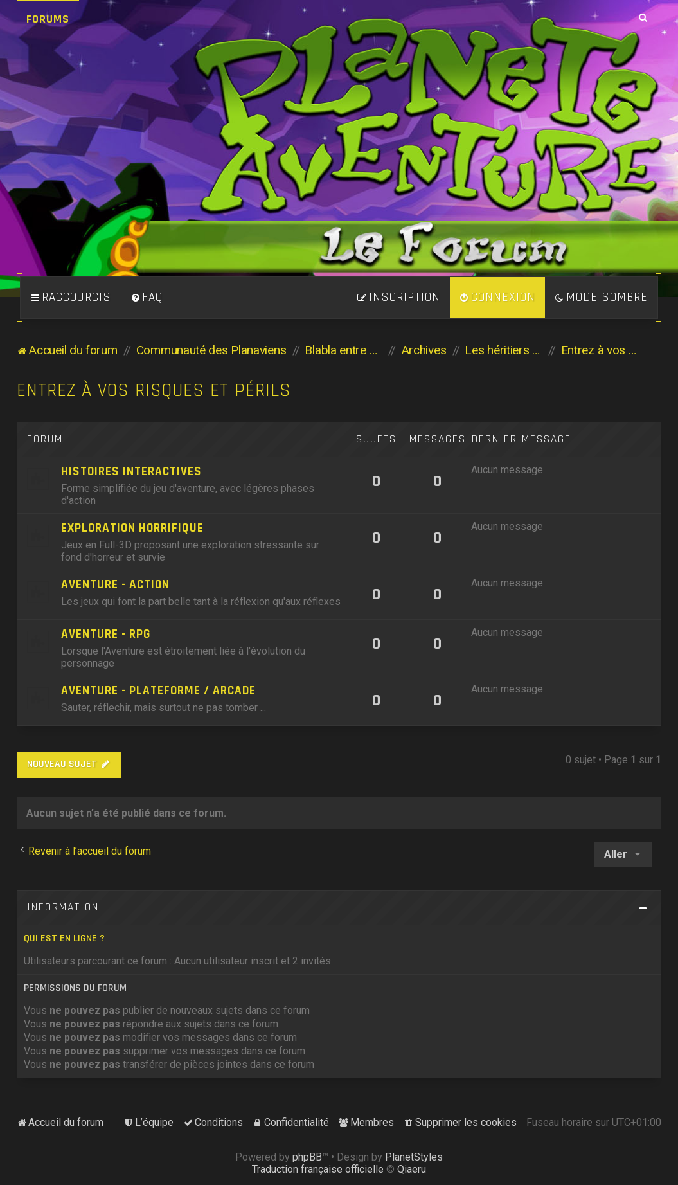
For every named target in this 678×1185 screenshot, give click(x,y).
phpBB (307, 1157)
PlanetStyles (414, 1157)
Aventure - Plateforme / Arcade (158, 691)
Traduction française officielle (318, 1169)
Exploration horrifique (132, 528)
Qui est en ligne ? (64, 938)
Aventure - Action (115, 585)
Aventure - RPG (105, 634)
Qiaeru (411, 1169)
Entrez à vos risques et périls (154, 391)
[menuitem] (146, 297)
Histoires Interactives (131, 472)
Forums (47, 19)
